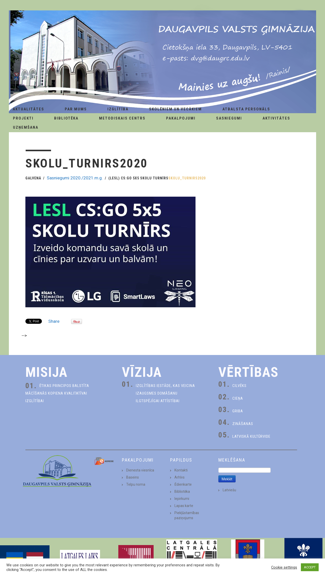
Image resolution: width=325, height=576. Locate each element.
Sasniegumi (229, 118)
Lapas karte (183, 506)
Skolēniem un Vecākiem (175, 109)
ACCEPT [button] (310, 567)
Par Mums (76, 109)
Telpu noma (135, 484)
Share (53, 321)
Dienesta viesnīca (140, 470)
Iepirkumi (181, 499)
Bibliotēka (66, 118)
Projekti (23, 118)
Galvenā (33, 178)
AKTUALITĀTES (28, 109)
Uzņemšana (25, 127)
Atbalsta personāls (246, 109)
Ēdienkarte (183, 484)
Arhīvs (179, 477)
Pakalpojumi (181, 118)
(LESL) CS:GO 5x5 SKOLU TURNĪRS (138, 178)
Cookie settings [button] (284, 567)
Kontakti (181, 470)
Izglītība (117, 109)
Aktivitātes (276, 118)
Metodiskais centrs (122, 118)
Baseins (132, 477)
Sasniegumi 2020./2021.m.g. (75, 177)
